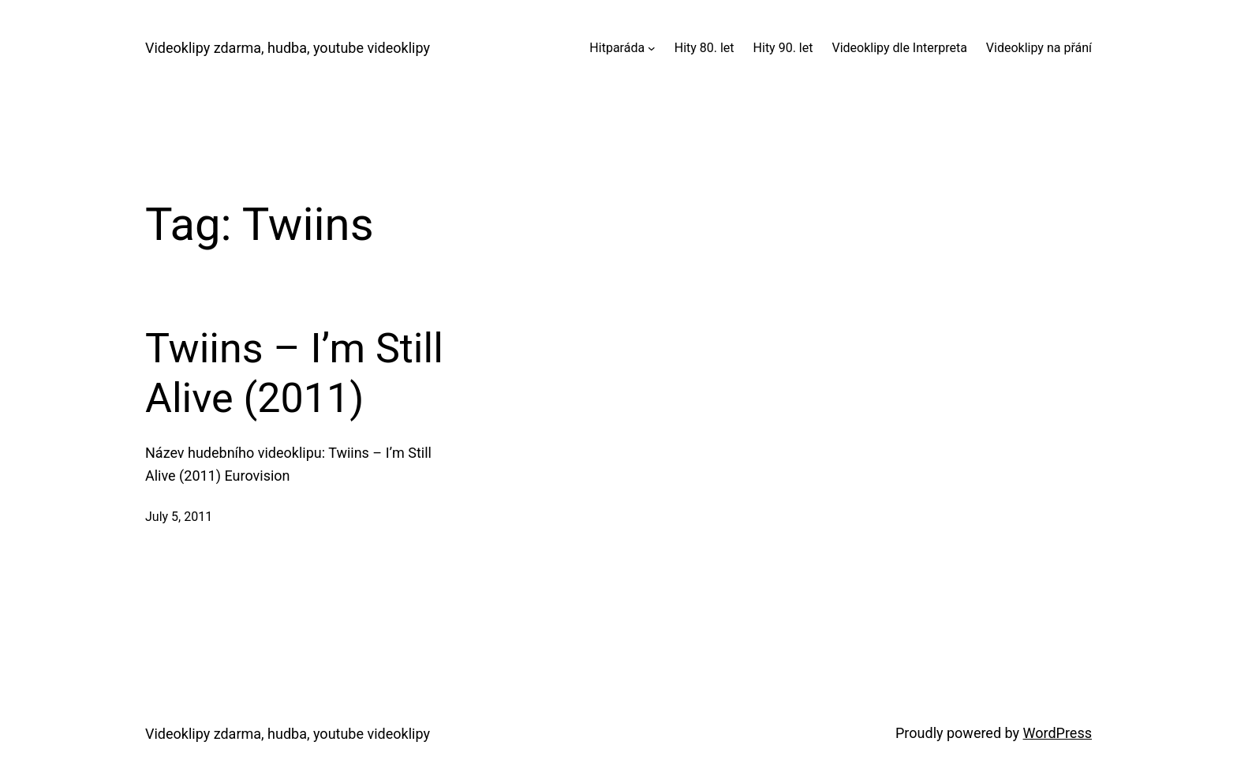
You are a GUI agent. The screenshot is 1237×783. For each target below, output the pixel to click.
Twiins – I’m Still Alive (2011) (294, 372)
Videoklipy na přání (1039, 47)
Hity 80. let (704, 47)
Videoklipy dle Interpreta (899, 47)
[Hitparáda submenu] (652, 48)
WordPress (1057, 733)
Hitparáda (617, 47)
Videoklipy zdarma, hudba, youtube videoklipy (287, 47)
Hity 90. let (783, 47)
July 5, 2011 (178, 516)
